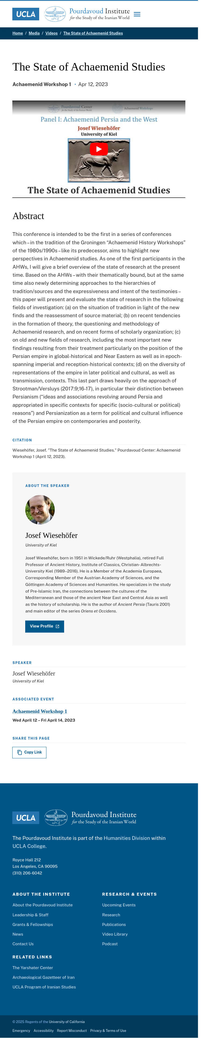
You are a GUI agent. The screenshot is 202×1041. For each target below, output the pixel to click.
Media (34, 33)
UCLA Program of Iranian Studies (44, 987)
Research (111, 914)
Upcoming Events (119, 905)
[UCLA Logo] (25, 14)
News (17, 934)
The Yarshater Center (32, 967)
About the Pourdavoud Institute (42, 905)
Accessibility (44, 1031)
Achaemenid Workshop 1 (39, 711)
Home (17, 33)
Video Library (115, 934)
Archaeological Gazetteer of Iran (43, 977)
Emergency (21, 1031)
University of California (67, 1022)
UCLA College (28, 846)
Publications (114, 924)
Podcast (110, 944)
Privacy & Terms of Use (108, 1031)
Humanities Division (127, 838)
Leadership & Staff (30, 914)
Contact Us (23, 944)
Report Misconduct (72, 1031)
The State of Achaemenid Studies (93, 33)
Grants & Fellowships (32, 924)
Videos (51, 33)
